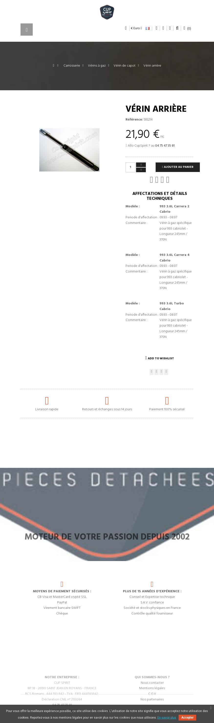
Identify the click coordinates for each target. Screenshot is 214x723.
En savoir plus (166, 717)
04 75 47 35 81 (165, 146)
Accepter (187, 717)
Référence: (134, 119)
